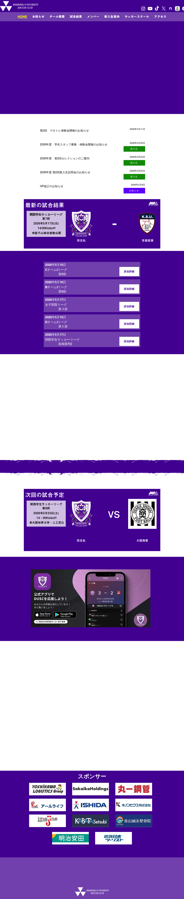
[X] (163, 8)
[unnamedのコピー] (170, 8)
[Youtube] (150, 8)
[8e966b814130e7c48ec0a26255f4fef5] (177, 8)
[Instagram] (143, 8)
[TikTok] (157, 8)
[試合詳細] (129, 271)
